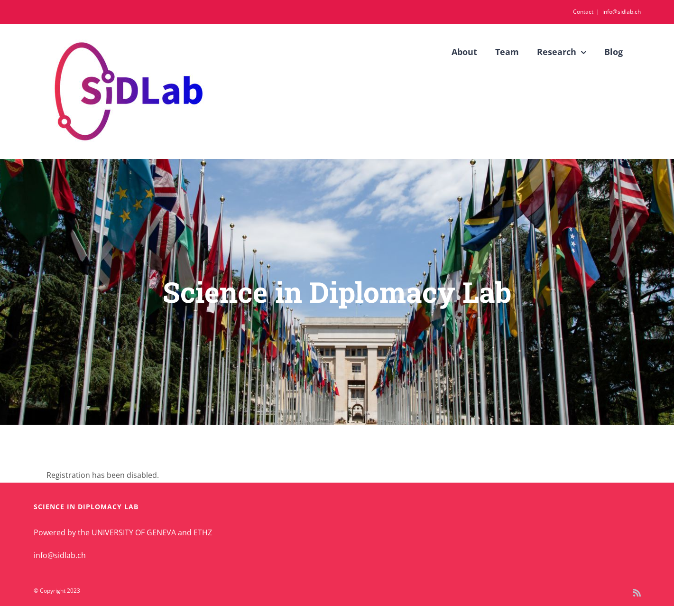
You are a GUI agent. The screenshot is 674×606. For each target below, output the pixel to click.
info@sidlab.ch (621, 12)
